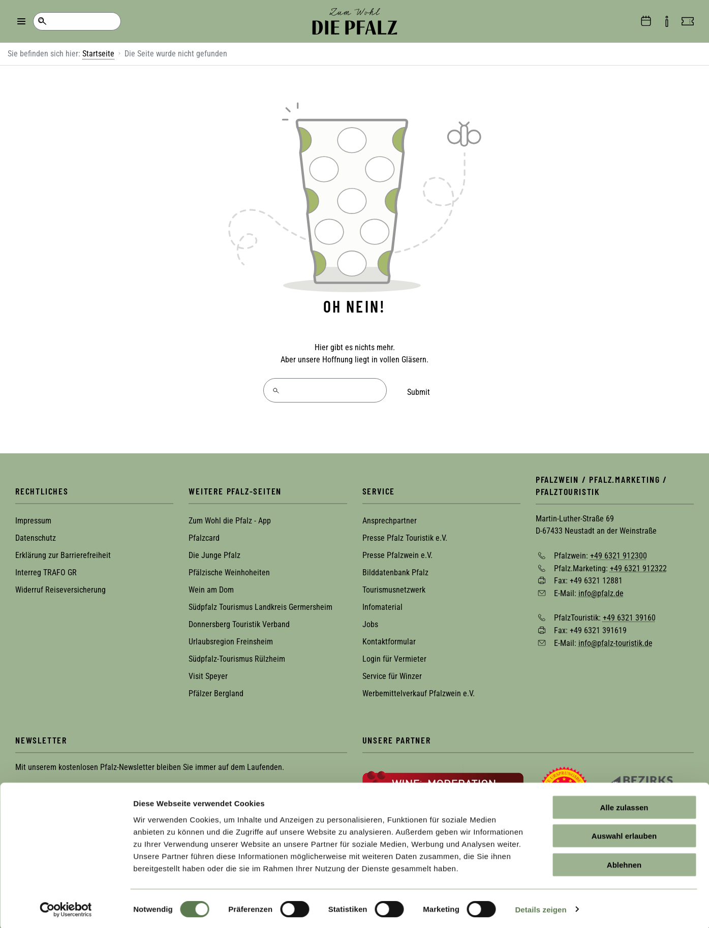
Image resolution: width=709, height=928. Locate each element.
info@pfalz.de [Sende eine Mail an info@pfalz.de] (601, 589)
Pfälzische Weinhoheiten (229, 568)
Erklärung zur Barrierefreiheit (63, 551)
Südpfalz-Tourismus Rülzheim (237, 655)
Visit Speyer (208, 672)
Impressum (33, 516)
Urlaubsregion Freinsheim (231, 637)
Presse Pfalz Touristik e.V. (404, 534)
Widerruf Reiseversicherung (60, 586)
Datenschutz (35, 534)
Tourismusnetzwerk (393, 586)
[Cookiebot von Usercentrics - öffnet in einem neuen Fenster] (65, 908)
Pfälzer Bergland (216, 689)
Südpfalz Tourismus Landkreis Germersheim (260, 603)
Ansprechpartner (389, 516)
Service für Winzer (392, 672)
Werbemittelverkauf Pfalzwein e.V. (418, 689)
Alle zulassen (624, 805)
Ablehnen (624, 863)
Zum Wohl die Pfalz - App (230, 516)
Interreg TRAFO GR (46, 568)
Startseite (98, 53)
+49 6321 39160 (629, 613)
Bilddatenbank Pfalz (395, 568)
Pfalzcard (204, 534)
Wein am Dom (211, 586)
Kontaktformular (389, 637)
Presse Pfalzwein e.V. (397, 551)
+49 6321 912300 (618, 551)
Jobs (370, 620)
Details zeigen (540, 908)
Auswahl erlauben (624, 834)
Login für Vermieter (394, 655)
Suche (42, 21)
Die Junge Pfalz (214, 551)
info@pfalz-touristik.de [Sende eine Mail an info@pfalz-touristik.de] (615, 638)
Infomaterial (382, 603)
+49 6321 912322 (638, 564)
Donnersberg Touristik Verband (239, 620)
